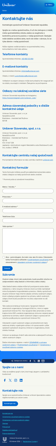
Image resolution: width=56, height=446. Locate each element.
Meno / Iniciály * (9, 187)
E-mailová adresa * (10, 207)
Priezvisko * (7, 197)
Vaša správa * (8, 226)
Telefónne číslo (8, 217)
